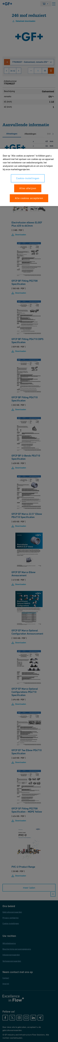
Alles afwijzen (27, 188)
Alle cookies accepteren (29, 198)
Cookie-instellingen (27, 178)
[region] (29, 177)
